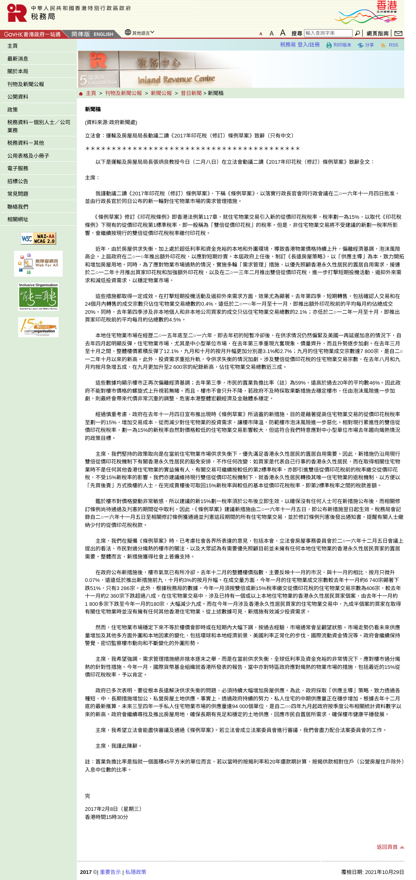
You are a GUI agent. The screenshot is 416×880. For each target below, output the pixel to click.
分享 (365, 45)
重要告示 (110, 872)
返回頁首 (387, 847)
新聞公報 (161, 93)
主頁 (12, 46)
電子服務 (17, 168)
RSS (389, 45)
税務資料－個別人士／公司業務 (38, 126)
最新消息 (17, 59)
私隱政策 (135, 872)
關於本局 (17, 71)
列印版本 (338, 45)
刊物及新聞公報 (25, 84)
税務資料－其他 (25, 143)
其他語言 (141, 33)
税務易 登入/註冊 (300, 45)
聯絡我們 (17, 207)
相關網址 (17, 219)
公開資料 (17, 97)
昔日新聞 (191, 93)
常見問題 (17, 194)
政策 (12, 110)
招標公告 (17, 181)
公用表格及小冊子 (28, 156)
